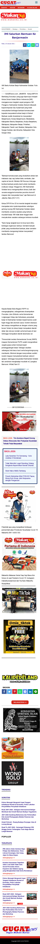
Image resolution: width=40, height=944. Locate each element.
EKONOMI (21, 7)
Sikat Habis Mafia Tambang (15, 471)
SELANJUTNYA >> (20, 702)
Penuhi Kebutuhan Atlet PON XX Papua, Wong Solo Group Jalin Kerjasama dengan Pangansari (20, 478)
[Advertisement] (20, 924)
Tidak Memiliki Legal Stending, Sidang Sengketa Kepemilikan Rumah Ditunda (19, 464)
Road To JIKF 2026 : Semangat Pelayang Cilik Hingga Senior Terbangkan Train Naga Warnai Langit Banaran (18, 829)
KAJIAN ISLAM (32, 7)
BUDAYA (4, 7)
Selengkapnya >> (9, 858)
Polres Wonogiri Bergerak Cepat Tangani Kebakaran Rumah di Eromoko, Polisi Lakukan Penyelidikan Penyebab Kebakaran (18, 804)
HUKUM (12, 7)
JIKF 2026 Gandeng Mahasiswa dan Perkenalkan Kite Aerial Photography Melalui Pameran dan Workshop (19, 817)
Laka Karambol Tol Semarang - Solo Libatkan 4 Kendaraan (18, 457)
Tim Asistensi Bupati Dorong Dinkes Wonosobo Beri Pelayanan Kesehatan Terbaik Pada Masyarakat (20, 441)
